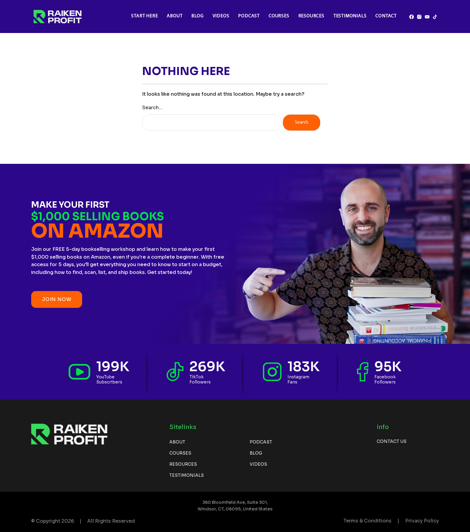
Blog (197, 16)
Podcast (249, 16)
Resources (311, 16)
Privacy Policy (422, 521)
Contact (386, 16)
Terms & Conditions (367, 521)
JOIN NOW (56, 299)
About (174, 16)
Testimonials (350, 16)
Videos (221, 16)
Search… (152, 107)
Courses (279, 16)
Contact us (391, 441)
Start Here (144, 16)
